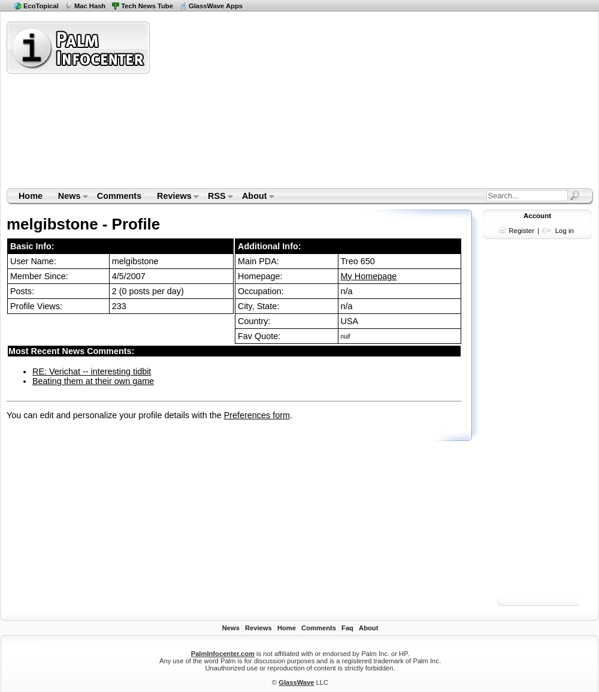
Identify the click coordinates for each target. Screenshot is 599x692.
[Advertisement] (362, 104)
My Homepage (369, 276)
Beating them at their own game (93, 381)
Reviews (174, 197)
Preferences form (257, 415)
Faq (347, 627)
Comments (119, 196)
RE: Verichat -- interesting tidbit (91, 371)
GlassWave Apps (216, 6)
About (254, 197)
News (69, 197)
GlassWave (296, 682)
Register (521, 230)
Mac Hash (89, 6)
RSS (216, 197)
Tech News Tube (147, 6)
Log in (564, 230)
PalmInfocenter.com (223, 653)
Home (31, 196)
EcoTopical (41, 6)
